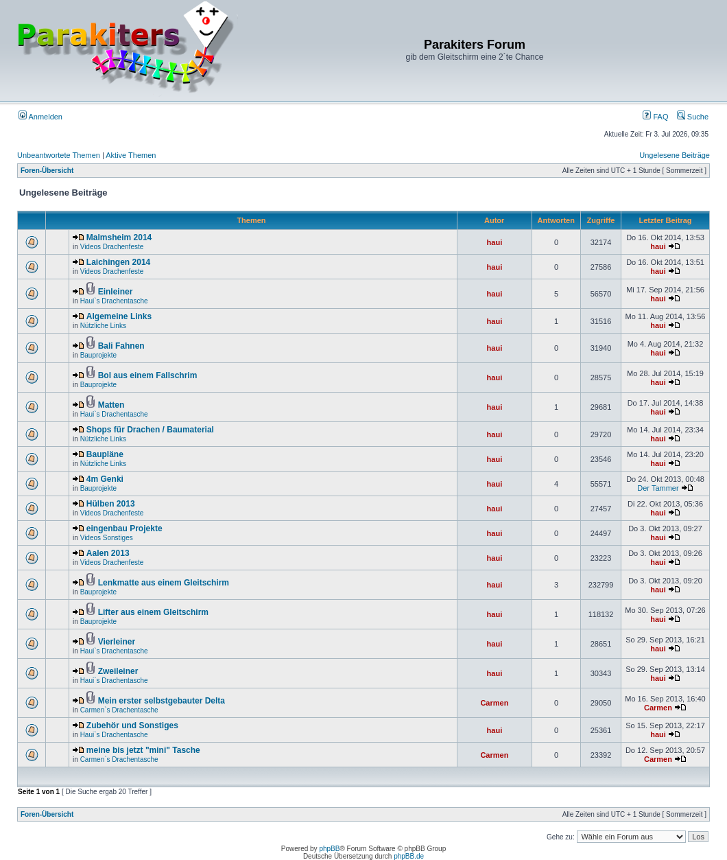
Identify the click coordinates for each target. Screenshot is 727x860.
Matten (111, 405)
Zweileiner (118, 671)
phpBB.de (409, 856)
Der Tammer (657, 488)
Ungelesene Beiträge (674, 155)
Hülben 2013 (110, 504)
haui (495, 242)
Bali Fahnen (121, 346)
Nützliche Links (103, 325)
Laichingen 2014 (118, 262)
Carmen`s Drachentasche (119, 710)
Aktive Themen (131, 155)
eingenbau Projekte (124, 528)
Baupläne (104, 454)
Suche (692, 117)
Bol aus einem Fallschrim (148, 375)
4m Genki (104, 479)
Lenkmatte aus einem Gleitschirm (163, 583)
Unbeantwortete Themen (58, 155)
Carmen (494, 703)
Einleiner (115, 292)
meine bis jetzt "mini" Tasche (143, 750)
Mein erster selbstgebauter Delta (161, 701)
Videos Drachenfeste (112, 247)
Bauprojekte (98, 355)
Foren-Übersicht (47, 170)
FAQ (655, 117)
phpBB (329, 848)
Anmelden (40, 117)
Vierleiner (116, 642)
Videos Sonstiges (106, 538)
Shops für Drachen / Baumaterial (150, 429)
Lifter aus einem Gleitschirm (153, 612)
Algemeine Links (119, 316)
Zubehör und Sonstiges (132, 725)
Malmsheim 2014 (119, 237)
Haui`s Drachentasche (114, 301)
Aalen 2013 (108, 553)
